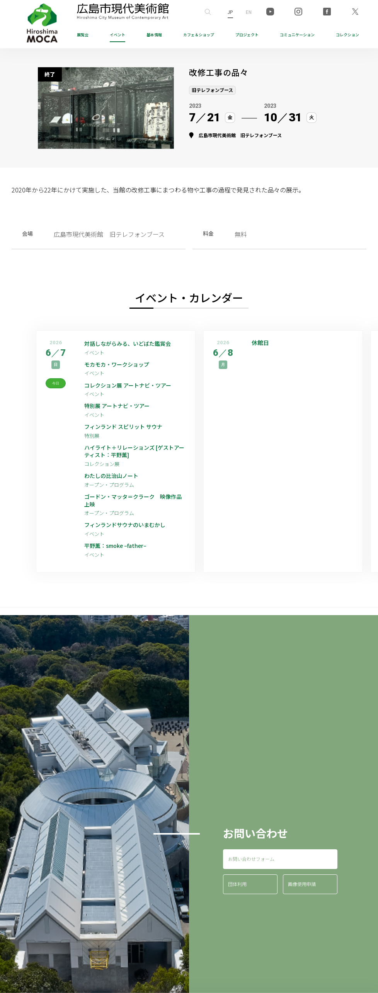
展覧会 (83, 34)
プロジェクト (247, 34)
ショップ (198, 34)
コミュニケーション (297, 34)
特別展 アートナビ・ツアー (124, 410)
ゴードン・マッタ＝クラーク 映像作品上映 (133, 510)
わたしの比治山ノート (115, 484)
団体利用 (237, 897)
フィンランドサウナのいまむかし (130, 536)
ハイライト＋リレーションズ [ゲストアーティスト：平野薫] (132, 458)
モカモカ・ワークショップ (121, 366)
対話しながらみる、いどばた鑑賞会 (133, 344)
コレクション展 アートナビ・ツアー (135, 388)
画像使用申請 (302, 897)
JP (230, 12)
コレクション (347, 34)
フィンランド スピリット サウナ (129, 431)
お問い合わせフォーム (251, 871)
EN (249, 12)
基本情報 (154, 34)
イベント (117, 34)
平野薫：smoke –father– (119, 558)
